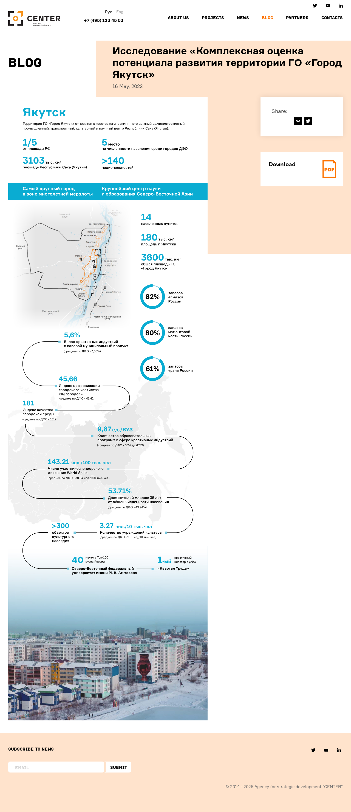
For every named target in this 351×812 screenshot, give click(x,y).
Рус (108, 12)
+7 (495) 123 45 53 (103, 20)
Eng (119, 12)
